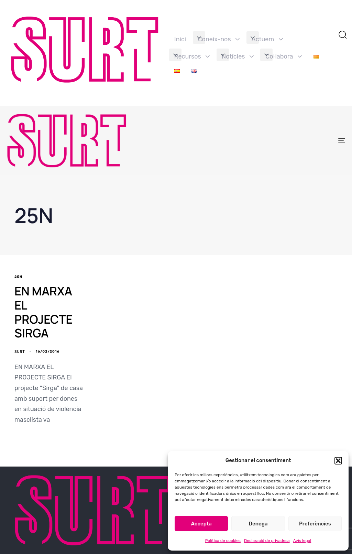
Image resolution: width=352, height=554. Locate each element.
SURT (19, 351)
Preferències (315, 524)
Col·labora (283, 56)
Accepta (201, 524)
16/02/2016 (48, 351)
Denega (258, 524)
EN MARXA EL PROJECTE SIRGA (43, 312)
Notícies (238, 56)
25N (18, 277)
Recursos (192, 56)
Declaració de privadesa (267, 540)
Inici (180, 39)
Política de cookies (223, 540)
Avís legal (302, 540)
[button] (338, 460)
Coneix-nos (219, 39)
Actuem (267, 39)
